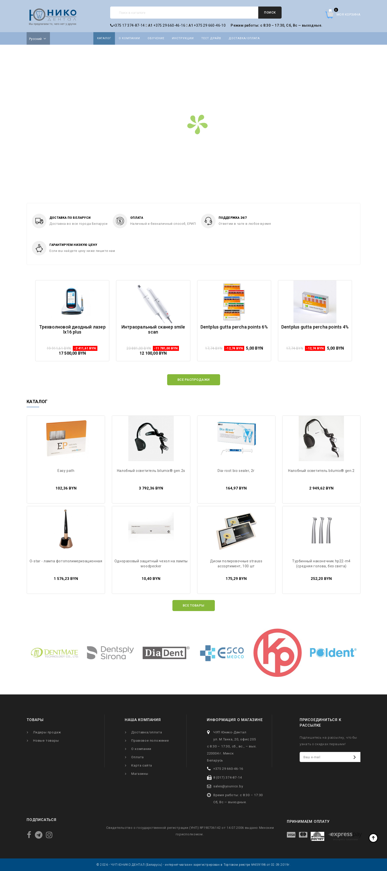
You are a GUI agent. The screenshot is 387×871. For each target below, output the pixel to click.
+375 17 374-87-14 (127, 25)
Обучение (156, 38)
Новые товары (46, 740)
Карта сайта (141, 765)
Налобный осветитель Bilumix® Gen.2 (321, 471)
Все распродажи (193, 380)
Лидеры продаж (47, 732)
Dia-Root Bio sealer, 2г (236, 471)
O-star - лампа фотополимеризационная (66, 561)
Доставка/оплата (244, 38)
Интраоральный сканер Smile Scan (153, 329)
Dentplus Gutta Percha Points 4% (315, 327)
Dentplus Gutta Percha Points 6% (234, 327)
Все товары (194, 605)
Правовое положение (150, 740)
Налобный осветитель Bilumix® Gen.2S (151, 471)
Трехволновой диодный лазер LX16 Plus (72, 329)
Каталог (104, 38)
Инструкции (183, 38)
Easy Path (65, 471)
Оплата (137, 757)
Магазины (139, 774)
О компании (129, 38)
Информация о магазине (235, 720)
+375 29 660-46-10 (210, 25)
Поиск (270, 12)
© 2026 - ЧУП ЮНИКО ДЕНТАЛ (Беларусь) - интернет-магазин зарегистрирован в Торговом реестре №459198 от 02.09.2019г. (193, 864)
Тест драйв (211, 38)
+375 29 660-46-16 (169, 25)
